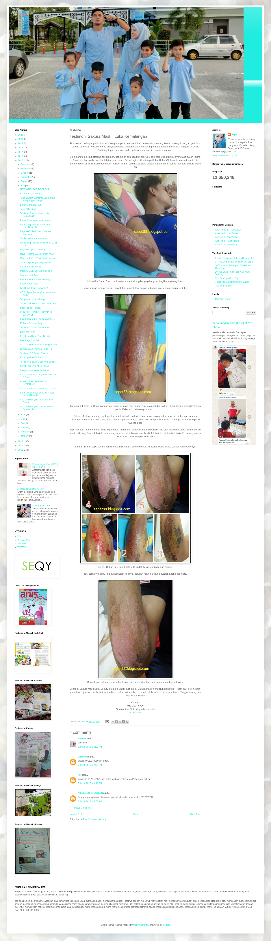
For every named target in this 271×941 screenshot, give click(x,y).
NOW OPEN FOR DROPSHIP (35, 189)
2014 (21, 441)
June (23, 414)
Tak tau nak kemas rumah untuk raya (38, 303)
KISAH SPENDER (41, 505)
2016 (21, 156)
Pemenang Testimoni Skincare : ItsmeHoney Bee (35, 225)
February (25, 431)
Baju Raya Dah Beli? (30, 340)
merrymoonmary (141, 925)
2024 (21, 139)
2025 (21, 135)
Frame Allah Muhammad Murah (35, 220)
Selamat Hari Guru (29, 275)
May (23, 419)
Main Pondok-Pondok (30, 308)
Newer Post (76, 814)
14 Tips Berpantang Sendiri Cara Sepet (234, 261)
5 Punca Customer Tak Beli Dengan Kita (234, 258)
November (26, 168)
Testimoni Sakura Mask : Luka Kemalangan (34, 214)
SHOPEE (22, 543)
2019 (21, 143)
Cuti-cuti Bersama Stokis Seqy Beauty (38, 344)
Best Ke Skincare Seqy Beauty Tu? (37, 279)
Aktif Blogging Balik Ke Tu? (30, 489)
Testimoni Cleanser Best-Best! (35, 327)
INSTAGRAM (23, 540)
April (23, 423)
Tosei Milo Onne (28, 209)
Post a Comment (82, 808)
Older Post (195, 814)
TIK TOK (21, 547)
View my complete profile (224, 155)
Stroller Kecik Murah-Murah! (33, 238)
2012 (21, 450)
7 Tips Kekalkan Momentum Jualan (232, 282)
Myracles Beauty (223, 299)
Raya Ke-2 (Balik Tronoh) (32, 249)
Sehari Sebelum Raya (31, 266)
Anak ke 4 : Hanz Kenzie (227, 241)
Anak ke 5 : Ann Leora (226, 244)
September (26, 177)
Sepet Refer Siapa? (29, 283)
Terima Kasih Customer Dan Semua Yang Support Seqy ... (37, 199)
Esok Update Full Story (31, 357)
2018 (21, 147)
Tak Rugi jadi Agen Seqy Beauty (35, 262)
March (24, 427)
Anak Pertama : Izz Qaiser (228, 229)
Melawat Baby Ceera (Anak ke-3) (36, 271)
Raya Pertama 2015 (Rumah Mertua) (38, 258)
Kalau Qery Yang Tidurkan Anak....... (37, 319)
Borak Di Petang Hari (30, 205)
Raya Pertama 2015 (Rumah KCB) (37, 254)
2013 (21, 445)
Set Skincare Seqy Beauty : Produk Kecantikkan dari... (37, 394)
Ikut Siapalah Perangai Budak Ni (36, 349)
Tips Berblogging (223, 285)
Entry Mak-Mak (27, 332)
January (25, 436)
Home (136, 814)
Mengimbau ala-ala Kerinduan (34, 370)
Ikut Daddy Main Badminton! (34, 288)
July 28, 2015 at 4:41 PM (90, 783)
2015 (21, 160)
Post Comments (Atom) (94, 819)
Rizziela (82, 738)
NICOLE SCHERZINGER (90, 793)
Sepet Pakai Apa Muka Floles (34, 366)
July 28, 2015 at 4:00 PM (90, 765)
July (23, 185)
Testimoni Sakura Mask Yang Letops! (38, 362)
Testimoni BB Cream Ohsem (34, 353)
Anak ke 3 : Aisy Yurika (226, 237)
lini (79, 775)
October (25, 173)
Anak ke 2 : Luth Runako (227, 233)
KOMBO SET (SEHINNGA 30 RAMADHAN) (34, 382)
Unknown (83, 757)
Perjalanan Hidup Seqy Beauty (35, 336)
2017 (21, 152)
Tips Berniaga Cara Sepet (227, 278)
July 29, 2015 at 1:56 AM (90, 801)
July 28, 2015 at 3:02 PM (90, 747)
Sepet (234, 134)
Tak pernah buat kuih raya (32, 299)
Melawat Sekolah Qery (31, 323)
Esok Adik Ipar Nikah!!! (31, 193)
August (24, 181)
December (26, 164)
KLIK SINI (135, 712)
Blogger (166, 925)
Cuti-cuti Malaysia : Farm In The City (38, 388)
